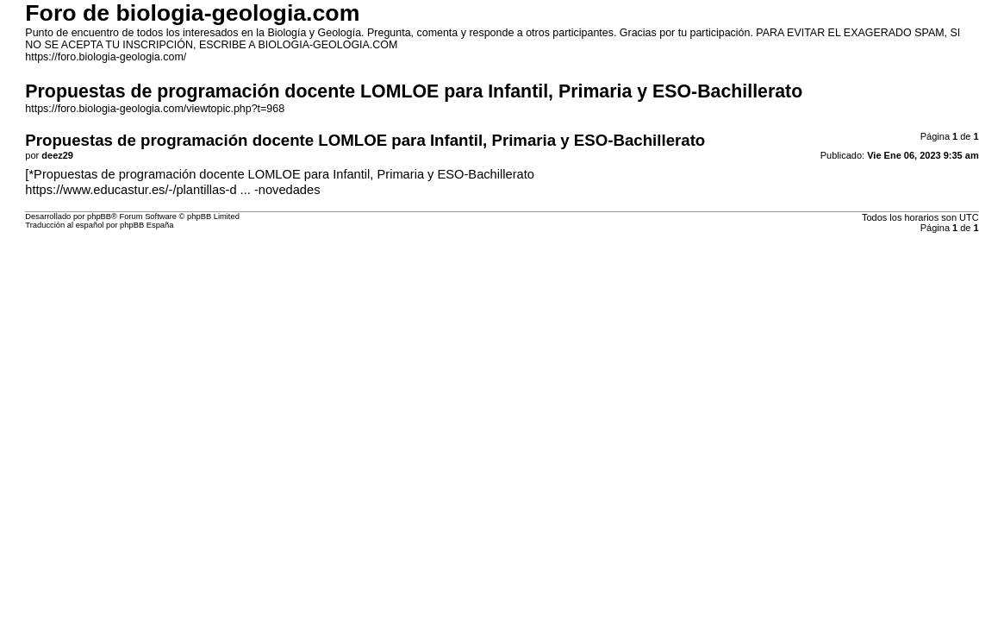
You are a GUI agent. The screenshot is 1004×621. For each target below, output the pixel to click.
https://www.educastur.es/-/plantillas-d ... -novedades (172, 190)
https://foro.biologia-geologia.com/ (105, 57)
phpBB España (146, 225)
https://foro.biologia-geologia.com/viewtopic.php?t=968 (154, 109)
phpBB (99, 216)
